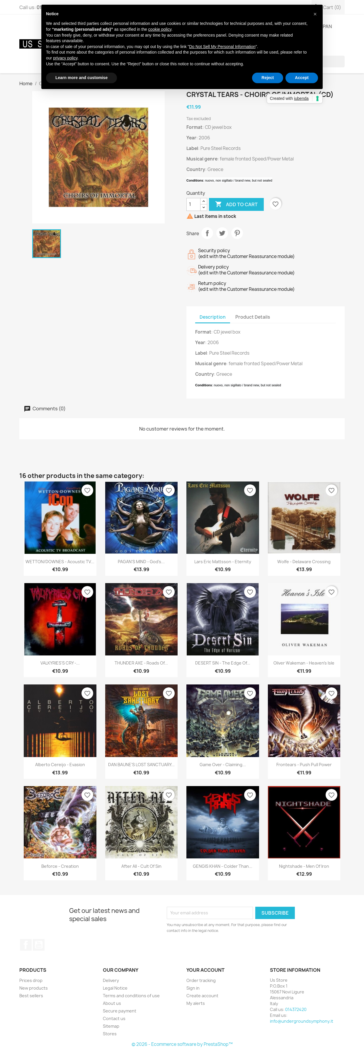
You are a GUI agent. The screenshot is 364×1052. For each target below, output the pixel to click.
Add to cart (236, 204)
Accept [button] (302, 77)
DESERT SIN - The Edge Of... (222, 663)
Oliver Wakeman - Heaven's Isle (303, 663)
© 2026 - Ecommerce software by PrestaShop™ (182, 1044)
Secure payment (119, 1011)
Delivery (111, 980)
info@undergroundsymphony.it (301, 1021)
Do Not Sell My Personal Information (222, 46)
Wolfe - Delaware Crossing (304, 561)
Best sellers (31, 995)
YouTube (39, 945)
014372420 (296, 1009)
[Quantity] (193, 204)
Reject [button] (267, 77)
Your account (205, 970)
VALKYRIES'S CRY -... (60, 663)
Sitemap (111, 1026)
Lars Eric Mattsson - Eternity (222, 561)
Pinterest (237, 233)
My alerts (195, 1003)
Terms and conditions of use (131, 995)
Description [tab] (213, 317)
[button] (315, 14)
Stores (110, 1033)
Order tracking (201, 980)
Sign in (193, 988)
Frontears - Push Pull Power (304, 764)
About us (112, 1003)
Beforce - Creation (60, 866)
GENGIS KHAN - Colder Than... (222, 866)
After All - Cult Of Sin (141, 866)
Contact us (114, 1018)
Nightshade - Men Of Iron (304, 866)
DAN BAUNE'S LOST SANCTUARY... (141, 764)
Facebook (26, 945)
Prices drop (30, 980)
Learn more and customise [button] (81, 77)
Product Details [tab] (252, 317)
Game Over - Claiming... (223, 764)
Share (207, 233)
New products (33, 988)
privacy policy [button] (65, 58)
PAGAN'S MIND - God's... (141, 561)
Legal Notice (115, 988)
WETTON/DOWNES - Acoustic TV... (59, 561)
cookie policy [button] (159, 29)
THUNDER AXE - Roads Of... (141, 663)
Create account (202, 995)
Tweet (222, 233)
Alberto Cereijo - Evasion (60, 764)
